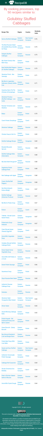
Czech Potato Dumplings (9, 120)
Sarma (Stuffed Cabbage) (9, 39)
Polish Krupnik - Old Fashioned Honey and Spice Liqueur (8, 320)
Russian (28, 47)
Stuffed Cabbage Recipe (9, 141)
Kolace (4, 210)
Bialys (3, 113)
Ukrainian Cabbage (7, 127)
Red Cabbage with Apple (9, 175)
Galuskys (4, 292)
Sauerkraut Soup (6, 271)
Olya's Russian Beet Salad (9, 278)
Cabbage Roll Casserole (9, 363)
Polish (27, 61)
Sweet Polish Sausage (8, 264)
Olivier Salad (5, 306)
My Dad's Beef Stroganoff (9, 161)
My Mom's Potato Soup (8, 203)
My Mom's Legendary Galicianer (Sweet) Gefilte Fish (9, 83)
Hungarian (29, 141)
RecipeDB (18, 3)
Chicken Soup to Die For (9, 134)
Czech (27, 120)
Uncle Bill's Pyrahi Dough (9, 383)
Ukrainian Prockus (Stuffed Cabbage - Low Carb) (8, 99)
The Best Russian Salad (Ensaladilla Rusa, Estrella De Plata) (9, 47)
